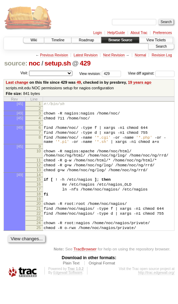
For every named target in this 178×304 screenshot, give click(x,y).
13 (38, 181)
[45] (20, 104)
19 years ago (139, 82)
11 (38, 169)
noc (34, 63)
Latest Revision (86, 55)
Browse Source (120, 40)
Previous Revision (54, 55)
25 (38, 249)
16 (38, 198)
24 (38, 243)
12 (38, 175)
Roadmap (86, 40)
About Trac (138, 33)
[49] (20, 114)
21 (38, 226)
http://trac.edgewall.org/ (156, 295)
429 (85, 63)
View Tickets (156, 40)
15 (38, 192)
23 (38, 238)
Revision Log (162, 55)
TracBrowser (85, 271)
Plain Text (71, 285)
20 (38, 220)
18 (38, 210)
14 (38, 187)
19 (38, 216)
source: (15, 63)
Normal (140, 55)
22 (38, 232)
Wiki (33, 40)
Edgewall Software (67, 295)
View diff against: (151, 73)
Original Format (101, 285)
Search (161, 46)
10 (38, 158)
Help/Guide (116, 33)
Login (97, 33)
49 (79, 82)
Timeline (57, 40)
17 (38, 204)
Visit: (24, 73)
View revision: (90, 73)
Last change (17, 82)
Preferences (162, 33)
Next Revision (114, 55)
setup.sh (57, 63)
